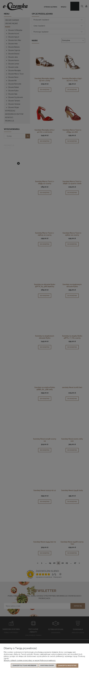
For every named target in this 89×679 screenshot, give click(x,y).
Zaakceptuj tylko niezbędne (24, 666)
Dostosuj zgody (47, 666)
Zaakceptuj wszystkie (67, 666)
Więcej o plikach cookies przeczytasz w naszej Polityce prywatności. (30, 661)
